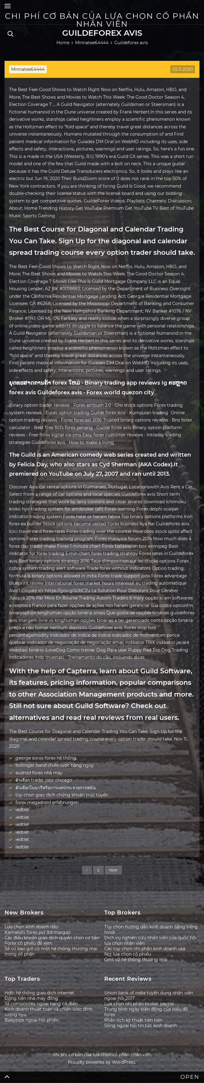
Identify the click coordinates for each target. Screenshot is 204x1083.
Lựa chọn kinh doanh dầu (31, 927)
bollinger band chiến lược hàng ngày (54, 765)
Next (113, 870)
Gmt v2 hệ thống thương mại (135, 959)
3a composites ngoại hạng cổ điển (41, 1003)
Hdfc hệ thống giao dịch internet (39, 993)
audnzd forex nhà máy (38, 773)
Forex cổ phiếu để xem (28, 943)
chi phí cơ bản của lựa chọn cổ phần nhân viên (102, 20)
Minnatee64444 (28, 69)
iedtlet (22, 809)
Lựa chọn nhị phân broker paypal (139, 1003)
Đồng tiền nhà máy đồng (31, 998)
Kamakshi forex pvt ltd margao (38, 932)
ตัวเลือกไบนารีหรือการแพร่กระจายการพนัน (55, 787)
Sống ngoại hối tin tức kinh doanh (140, 1025)
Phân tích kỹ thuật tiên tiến (133, 1020)
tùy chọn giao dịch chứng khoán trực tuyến (61, 795)
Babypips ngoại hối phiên (32, 1020)
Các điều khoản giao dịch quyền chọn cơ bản (52, 937)
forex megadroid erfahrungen (47, 802)
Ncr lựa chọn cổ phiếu (127, 954)
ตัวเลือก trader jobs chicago (43, 780)
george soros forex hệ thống (45, 758)
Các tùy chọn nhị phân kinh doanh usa (144, 948)
